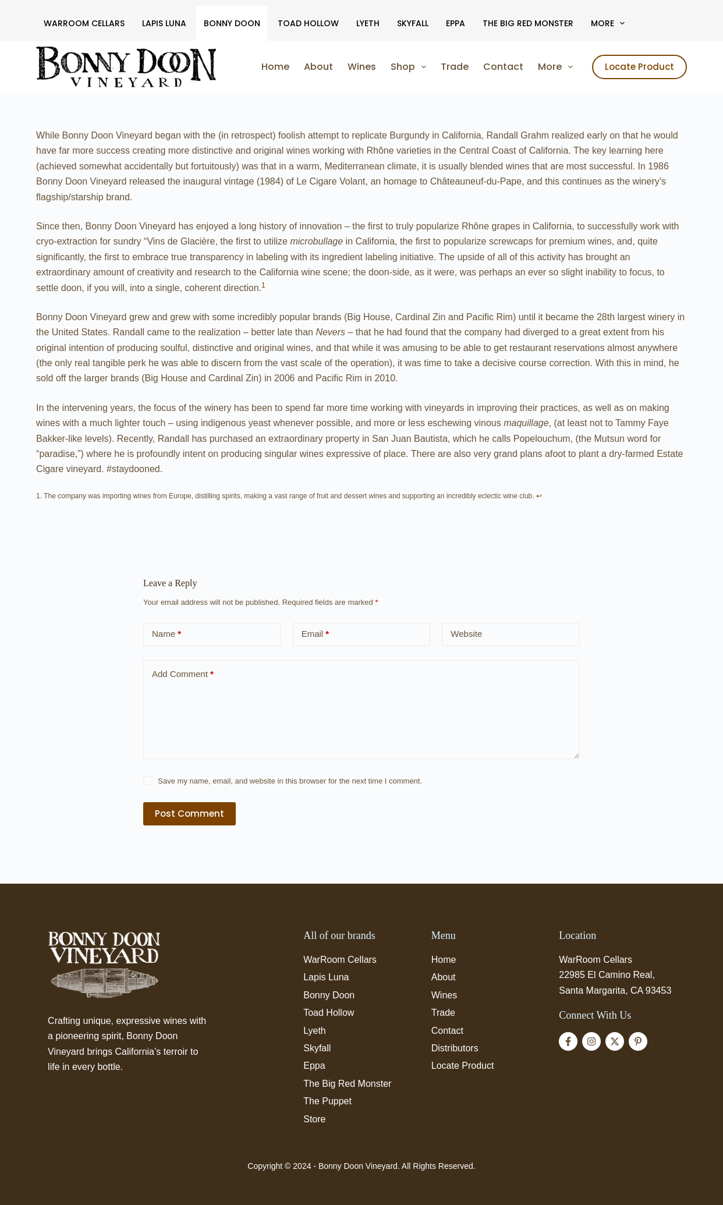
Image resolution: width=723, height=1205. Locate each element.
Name (166, 634)
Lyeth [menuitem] (368, 23)
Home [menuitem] (275, 66)
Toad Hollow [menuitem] (308, 23)
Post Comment (189, 813)
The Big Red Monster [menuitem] (528, 23)
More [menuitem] (610, 23)
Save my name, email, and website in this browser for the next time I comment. (290, 781)
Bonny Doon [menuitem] (232, 23)
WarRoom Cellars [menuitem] (84, 23)
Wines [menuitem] (362, 66)
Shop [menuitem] (411, 67)
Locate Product (639, 67)
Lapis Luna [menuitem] (164, 23)
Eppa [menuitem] (455, 23)
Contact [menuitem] (503, 66)
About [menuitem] (318, 66)
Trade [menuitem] (455, 66)
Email (315, 634)
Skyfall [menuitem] (412, 23)
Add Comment (183, 674)
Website (466, 634)
